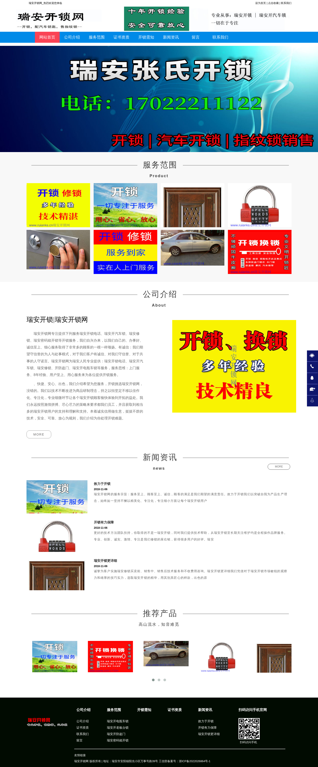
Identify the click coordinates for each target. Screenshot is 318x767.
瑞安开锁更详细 (105, 560)
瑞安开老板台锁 (118, 727)
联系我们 (286, 3)
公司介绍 (83, 710)
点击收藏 (273, 3)
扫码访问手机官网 (252, 710)
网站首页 (47, 37)
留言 (79, 740)
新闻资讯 (205, 710)
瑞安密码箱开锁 (118, 740)
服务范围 (114, 710)
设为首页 (260, 3)
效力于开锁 (102, 484)
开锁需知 (144, 710)
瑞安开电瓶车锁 (118, 721)
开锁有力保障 (104, 522)
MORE (38, 434)
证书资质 (82, 727)
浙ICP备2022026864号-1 (194, 761)
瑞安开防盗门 (116, 734)
